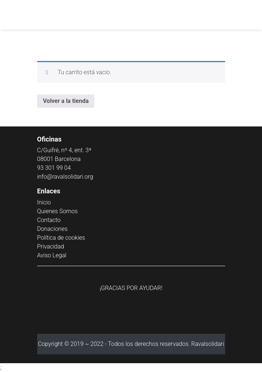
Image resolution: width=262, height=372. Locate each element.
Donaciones (52, 228)
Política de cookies (61, 237)
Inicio (44, 202)
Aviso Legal (52, 255)
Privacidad (50, 246)
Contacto (49, 220)
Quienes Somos (57, 211)
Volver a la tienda (66, 100)
